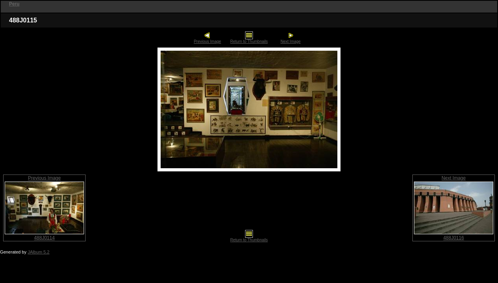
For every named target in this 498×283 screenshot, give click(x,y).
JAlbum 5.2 (38, 252)
